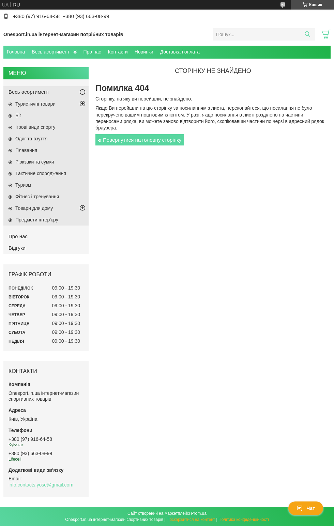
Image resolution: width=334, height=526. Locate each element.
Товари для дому (34, 208)
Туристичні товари (35, 104)
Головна (16, 52)
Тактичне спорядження (40, 173)
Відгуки (17, 248)
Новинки (144, 52)
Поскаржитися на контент (191, 519)
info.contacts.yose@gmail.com (41, 485)
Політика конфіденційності (243, 519)
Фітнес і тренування (37, 196)
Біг (18, 115)
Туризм (23, 185)
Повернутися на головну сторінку (142, 140)
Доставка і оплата (180, 52)
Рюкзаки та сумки (34, 162)
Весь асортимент (51, 52)
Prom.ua (199, 513)
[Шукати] (307, 34)
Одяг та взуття (31, 138)
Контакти (118, 52)
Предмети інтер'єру (36, 219)
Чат (306, 508)
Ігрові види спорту (35, 127)
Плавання (26, 150)
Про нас (92, 52)
